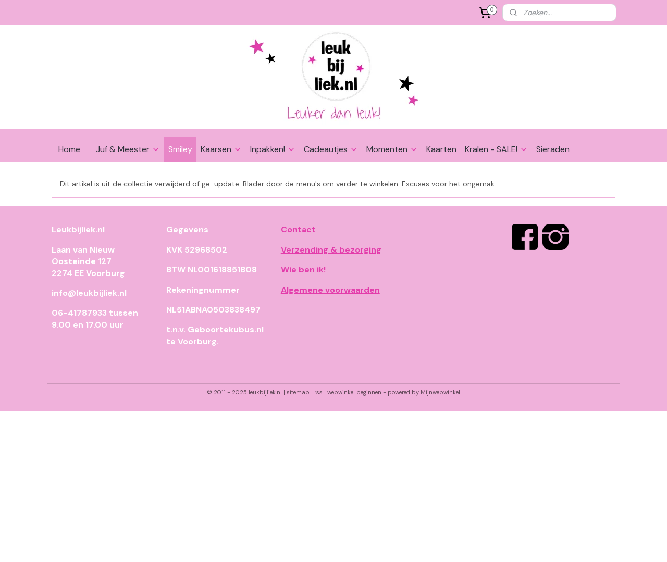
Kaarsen (221, 149)
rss (318, 392)
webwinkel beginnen (354, 392)
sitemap (298, 392)
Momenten (392, 149)
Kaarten (441, 149)
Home (69, 149)
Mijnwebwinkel (440, 392)
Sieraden (553, 149)
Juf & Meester (128, 149)
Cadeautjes (331, 149)
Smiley (180, 149)
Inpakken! (272, 149)
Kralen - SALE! (496, 149)
